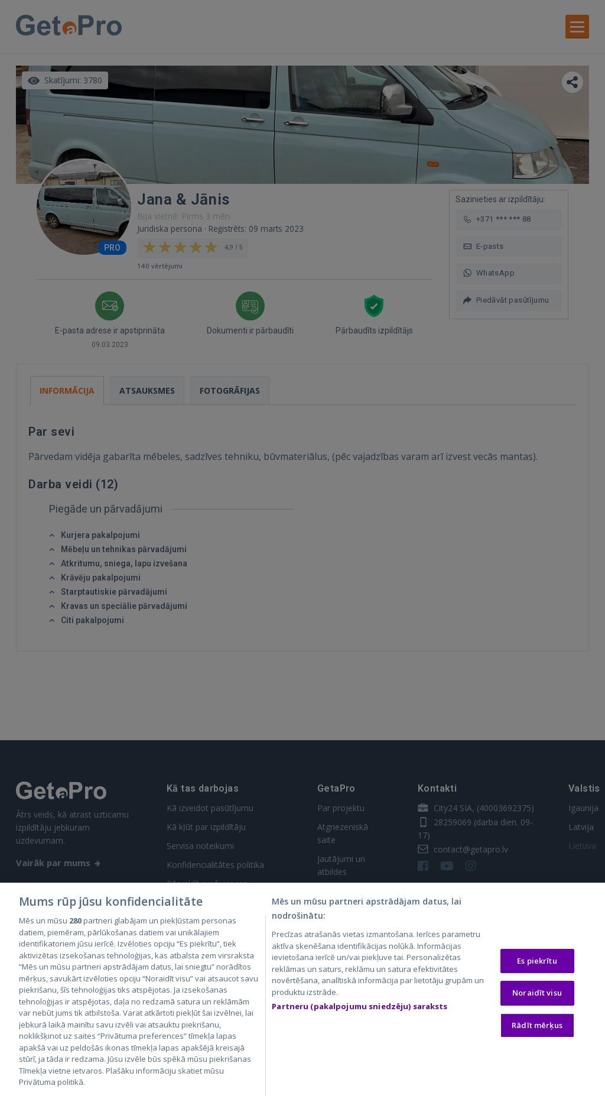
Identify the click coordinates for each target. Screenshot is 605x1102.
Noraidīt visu (537, 994)
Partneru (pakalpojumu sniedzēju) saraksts (359, 1008)
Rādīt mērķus (537, 1027)
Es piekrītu (537, 962)
